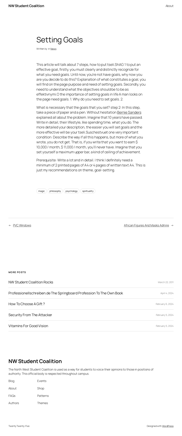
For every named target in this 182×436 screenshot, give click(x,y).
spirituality (87, 191)
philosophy (55, 191)
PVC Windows (22, 225)
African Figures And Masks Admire (146, 225)
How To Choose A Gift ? (26, 304)
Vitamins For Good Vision (28, 326)
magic (41, 191)
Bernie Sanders (129, 112)
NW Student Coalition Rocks (30, 282)
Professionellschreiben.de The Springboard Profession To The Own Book (65, 293)
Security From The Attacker (30, 315)
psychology (72, 191)
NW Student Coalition (26, 5)
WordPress (168, 426)
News (53, 48)
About (170, 6)
